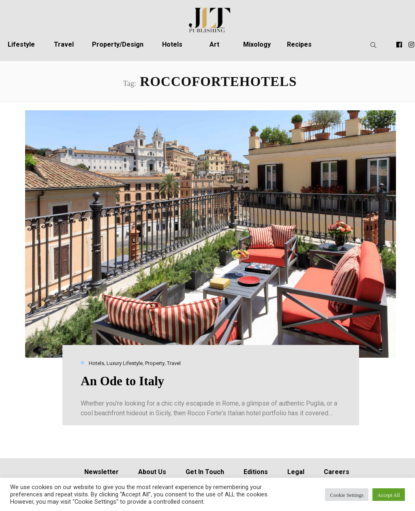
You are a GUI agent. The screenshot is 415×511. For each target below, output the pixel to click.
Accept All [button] (388, 494)
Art (214, 44)
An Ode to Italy (122, 381)
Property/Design (117, 44)
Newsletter (101, 472)
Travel (64, 44)
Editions (256, 472)
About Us (152, 472)
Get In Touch (205, 472)
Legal (295, 472)
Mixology (257, 44)
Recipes (299, 44)
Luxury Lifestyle (125, 363)
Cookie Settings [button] (347, 494)
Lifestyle (21, 44)
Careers (336, 472)
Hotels (172, 44)
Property (155, 363)
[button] (371, 44)
